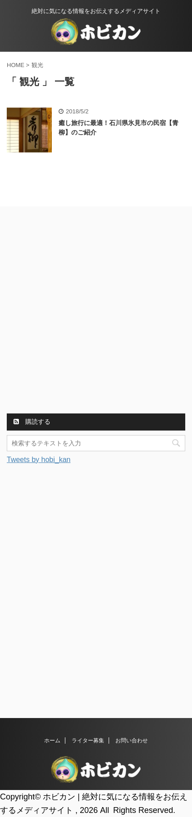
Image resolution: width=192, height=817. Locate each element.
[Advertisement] (96, 311)
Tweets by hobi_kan (38, 459)
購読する (32, 421)
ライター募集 (88, 740)
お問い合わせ (131, 740)
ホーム (52, 740)
